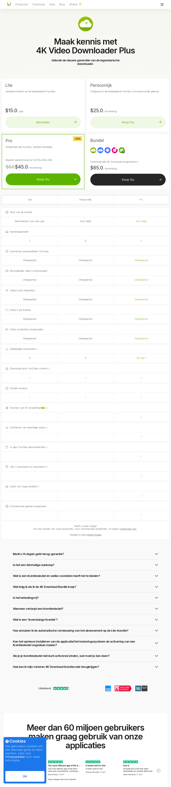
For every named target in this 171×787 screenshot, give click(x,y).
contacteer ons (128, 528)
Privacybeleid (15, 757)
